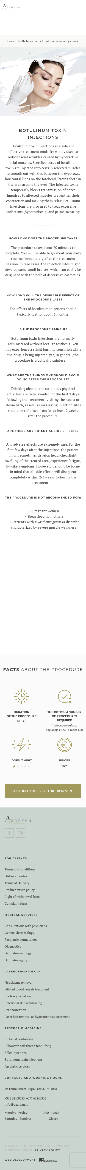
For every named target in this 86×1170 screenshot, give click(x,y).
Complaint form (16, 903)
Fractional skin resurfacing (23, 1003)
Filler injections (16, 1053)
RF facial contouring (19, 1039)
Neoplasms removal (18, 982)
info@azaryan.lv (16, 1104)
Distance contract (17, 876)
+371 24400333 (15, 1098)
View (64, 766)
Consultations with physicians (26, 926)
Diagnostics (13, 946)
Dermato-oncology (18, 953)
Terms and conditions (20, 869)
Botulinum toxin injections (23, 1060)
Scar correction (15, 1010)
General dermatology (19, 933)
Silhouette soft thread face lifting (28, 1046)
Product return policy (20, 890)
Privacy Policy (47, 1150)
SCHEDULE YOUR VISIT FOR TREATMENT (43, 791)
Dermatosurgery (16, 960)
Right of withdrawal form (22, 897)
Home (11, 41)
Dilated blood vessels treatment (27, 989)
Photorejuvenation (18, 996)
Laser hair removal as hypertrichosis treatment (37, 1017)
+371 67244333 (36, 1098)
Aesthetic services (17, 1066)
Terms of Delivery (17, 883)
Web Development (20, 1159)
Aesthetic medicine (30, 41)
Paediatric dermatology (21, 940)
